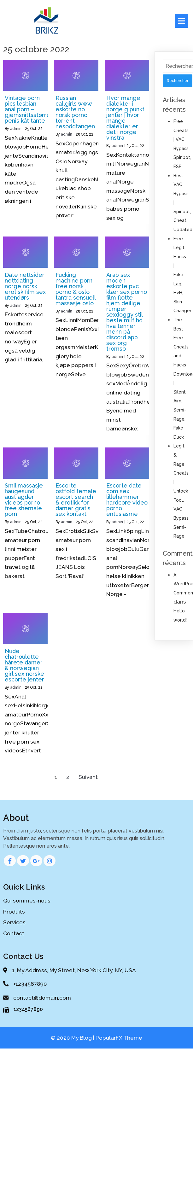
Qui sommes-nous (26, 900)
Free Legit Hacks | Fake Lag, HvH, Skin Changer (182, 274)
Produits (14, 910)
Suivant (88, 776)
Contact (13, 932)
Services (14, 921)
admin (15, 128)
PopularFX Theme (119, 1040)
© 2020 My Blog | (73, 1040)
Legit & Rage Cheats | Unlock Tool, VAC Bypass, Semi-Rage (181, 490)
